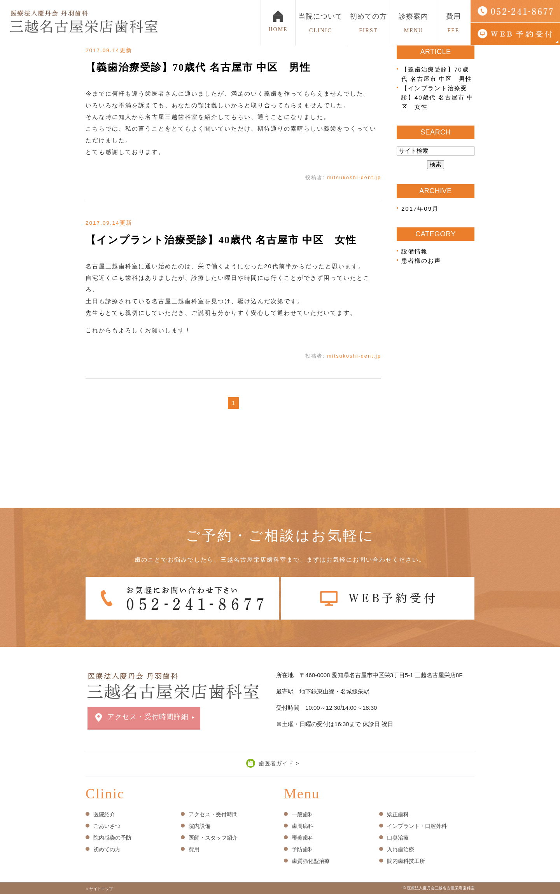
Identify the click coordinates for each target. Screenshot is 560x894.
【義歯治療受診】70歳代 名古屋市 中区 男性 (198, 67)
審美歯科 (302, 838)
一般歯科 (302, 814)
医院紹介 (104, 814)
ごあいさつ (107, 826)
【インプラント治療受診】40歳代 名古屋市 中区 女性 (221, 240)
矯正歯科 (398, 814)
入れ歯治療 (400, 849)
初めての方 (368, 23)
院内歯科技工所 (406, 861)
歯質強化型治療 (311, 861)
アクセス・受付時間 (213, 814)
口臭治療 (398, 838)
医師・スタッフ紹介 (213, 838)
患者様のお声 (421, 260)
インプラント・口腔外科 (417, 826)
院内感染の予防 (112, 838)
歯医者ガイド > (279, 763)
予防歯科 (302, 849)
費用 (453, 23)
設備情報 (414, 251)
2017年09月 (420, 208)
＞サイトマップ (99, 889)
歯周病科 (302, 826)
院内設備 (199, 826)
